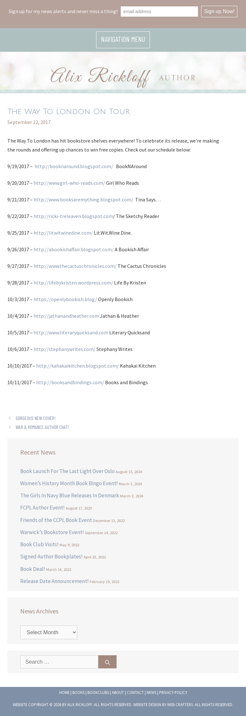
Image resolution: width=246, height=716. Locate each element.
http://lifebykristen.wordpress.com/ (73, 282)
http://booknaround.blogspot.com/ (74, 166)
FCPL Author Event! (42, 507)
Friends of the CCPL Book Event (56, 520)
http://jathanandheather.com (66, 316)
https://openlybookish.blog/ (65, 299)
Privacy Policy (173, 692)
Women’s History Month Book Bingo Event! (69, 483)
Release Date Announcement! (54, 581)
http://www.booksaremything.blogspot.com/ (83, 199)
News (151, 692)
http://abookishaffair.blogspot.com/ (74, 249)
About (118, 692)
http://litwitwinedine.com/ (63, 233)
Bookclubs (98, 692)
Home (64, 692)
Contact (135, 692)
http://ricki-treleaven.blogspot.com (73, 216)
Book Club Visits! (39, 544)
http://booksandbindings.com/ (70, 382)
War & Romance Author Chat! (42, 427)
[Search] (107, 662)
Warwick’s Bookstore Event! (52, 532)
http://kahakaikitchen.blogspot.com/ (77, 365)
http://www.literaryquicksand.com (71, 332)
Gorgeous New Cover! (36, 418)
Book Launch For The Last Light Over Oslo (67, 471)
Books (78, 692)
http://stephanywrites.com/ (64, 349)
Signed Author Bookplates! (51, 556)
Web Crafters (180, 704)
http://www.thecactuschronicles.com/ (75, 266)
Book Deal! (32, 568)
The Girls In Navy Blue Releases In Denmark (69, 495)
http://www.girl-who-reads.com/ (69, 183)
